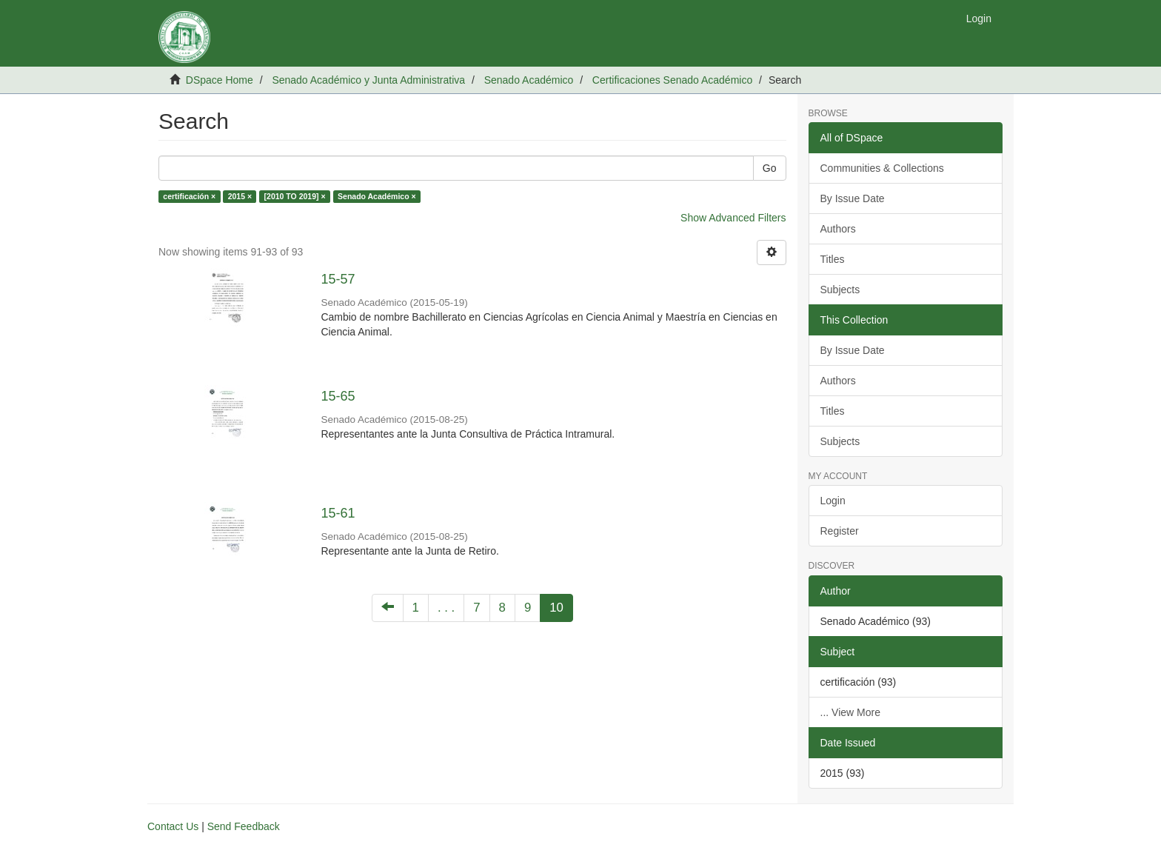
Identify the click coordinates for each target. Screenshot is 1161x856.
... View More (850, 712)
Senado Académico (529, 80)
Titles (832, 259)
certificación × (189, 196)
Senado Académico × (377, 196)
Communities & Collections (882, 168)
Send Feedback (243, 826)
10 (556, 608)
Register (839, 531)
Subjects (840, 289)
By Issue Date (852, 198)
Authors (838, 229)
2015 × (240, 196)
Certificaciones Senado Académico (672, 80)
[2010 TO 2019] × (295, 196)
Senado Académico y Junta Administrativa (368, 80)
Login (833, 500)
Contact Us (172, 826)
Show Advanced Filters (733, 218)
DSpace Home (219, 80)
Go (770, 168)
